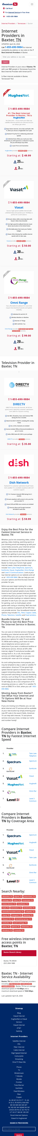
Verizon (19, 1022)
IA (9, 1102)
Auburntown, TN (29, 896)
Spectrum (28, 568)
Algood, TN (18, 896)
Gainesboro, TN (16, 908)
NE (15, 1107)
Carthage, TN (6, 900)
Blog (19, 1013)
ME (11, 1105)
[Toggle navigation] (32, 4)
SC (20, 1110)
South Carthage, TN (20, 923)
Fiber (23, 613)
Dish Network (19, 482)
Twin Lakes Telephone (15, 568)
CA (17, 1100)
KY (20, 1102)
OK (13, 1110)
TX (28, 1110)
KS (18, 1102)
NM (22, 1107)
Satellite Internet (19, 1041)
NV (26, 1107)
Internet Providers (8, 23)
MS (23, 1105)
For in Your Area (16, 12)
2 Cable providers (26, 984)
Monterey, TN (28, 915)
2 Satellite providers (8, 986)
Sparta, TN (5, 927)
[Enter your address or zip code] (19, 57)
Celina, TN (16, 900)
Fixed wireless (30, 615)
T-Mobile (19, 1076)
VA (13, 1112)
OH (10, 1110)
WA (19, 1112)
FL (25, 1100)
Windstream (19, 1073)
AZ (15, 1100)
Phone (4, 615)
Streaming (19, 1059)
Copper (28, 613)
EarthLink (5, 570)
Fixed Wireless (19, 1091)
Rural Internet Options (19, 1115)
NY (28, 1107)
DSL (18, 613)
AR (12, 1100)
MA (24, 1102)
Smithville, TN (7, 923)
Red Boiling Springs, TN (23, 919)
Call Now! (8, 8)
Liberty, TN (6, 915)
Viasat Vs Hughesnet (19, 1118)
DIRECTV (19, 404)
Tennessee (22, 23)
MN (17, 1105)
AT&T (19, 1028)
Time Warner (19, 1085)
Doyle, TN (5, 908)
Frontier (19, 1082)
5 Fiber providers (14, 984)
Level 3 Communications (14, 572)
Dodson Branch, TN (8, 904)
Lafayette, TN (30, 911)
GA (28, 1100)
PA (18, 1110)
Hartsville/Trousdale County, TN (12, 911)
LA (22, 1102)
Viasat (19, 207)
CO (20, 1100)
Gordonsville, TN (29, 908)
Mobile (19, 1079)
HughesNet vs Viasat (19, 1019)
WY (27, 1112)
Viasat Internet (19, 1016)
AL (10, 1100)
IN (16, 1102)
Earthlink (19, 1088)
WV (24, 1112)
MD (27, 1102)
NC (9, 1107)
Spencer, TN (15, 927)
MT (26, 1105)
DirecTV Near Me (19, 1062)
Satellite (19, 615)
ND (12, 1107)
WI (21, 1112)
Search (5, 62)
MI (14, 1105)
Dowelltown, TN (23, 904)
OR (15, 1110)
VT (16, 1112)
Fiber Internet (19, 1047)
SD (23, 1110)
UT (11, 1112)
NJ (20, 1107)
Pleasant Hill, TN (7, 919)
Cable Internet (19, 1050)
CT (22, 1100)
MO (20, 1105)
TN (25, 1110)
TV (19, 1070)
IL (13, 1102)
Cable (34, 613)
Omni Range (19, 303)
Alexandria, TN (7, 896)
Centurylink (19, 1056)
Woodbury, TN (7, 930)
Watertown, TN (27, 927)
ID (11, 1102)
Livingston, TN (16, 915)
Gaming (19, 1031)
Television (11, 615)
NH (18, 1107)
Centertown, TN (27, 900)
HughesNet (19, 117)
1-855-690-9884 (10, 16)
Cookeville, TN (19, 930)
